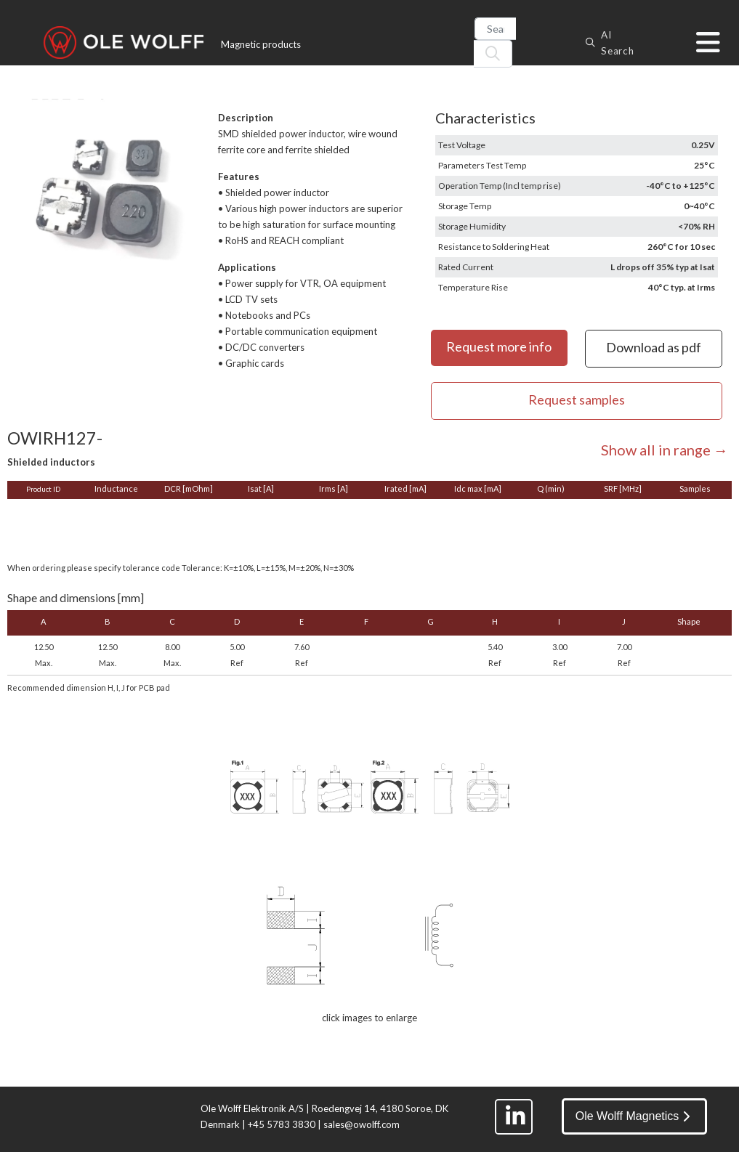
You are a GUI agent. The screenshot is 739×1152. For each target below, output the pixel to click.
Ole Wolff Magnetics (633, 1116)
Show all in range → (664, 449)
